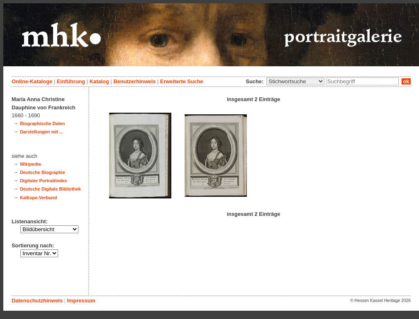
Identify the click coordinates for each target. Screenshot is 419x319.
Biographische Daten (42, 123)
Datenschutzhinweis (37, 300)
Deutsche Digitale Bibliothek (50, 188)
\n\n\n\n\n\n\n (295, 81)
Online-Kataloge (32, 81)
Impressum (81, 300)
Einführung (71, 81)
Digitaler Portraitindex (43, 180)
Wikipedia (30, 164)
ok (406, 81)
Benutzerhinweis (134, 81)
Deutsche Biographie (42, 172)
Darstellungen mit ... (41, 131)
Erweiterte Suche (181, 81)
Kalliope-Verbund (38, 197)
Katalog (99, 81)
